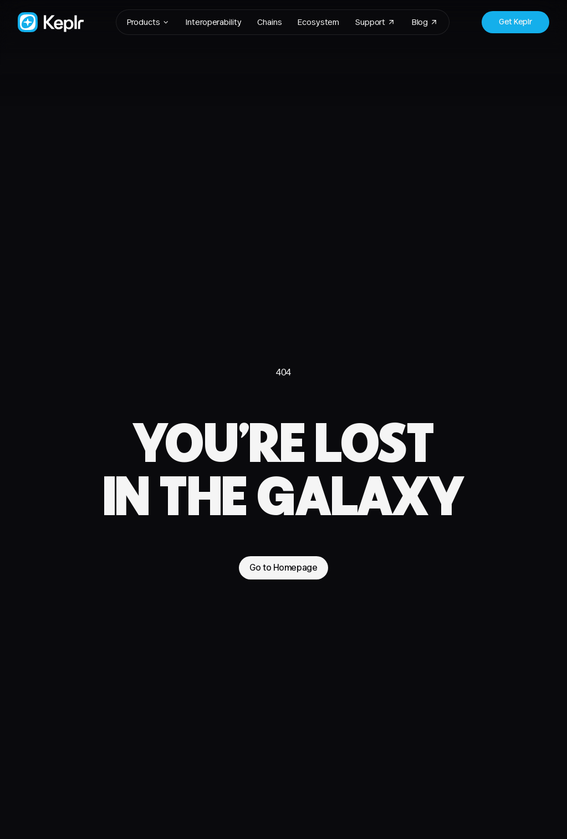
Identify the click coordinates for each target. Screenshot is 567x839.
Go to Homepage (283, 567)
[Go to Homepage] (51, 21)
